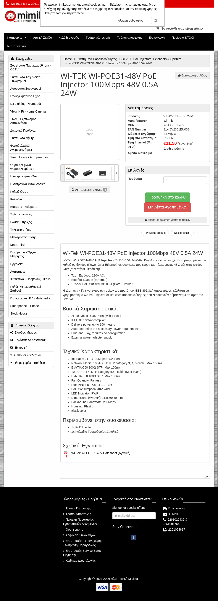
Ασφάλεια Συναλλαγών (79, 535)
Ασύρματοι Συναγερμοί (25, 88)
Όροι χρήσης (73, 529)
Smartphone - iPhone (24, 306)
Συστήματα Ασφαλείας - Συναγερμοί (26, 79)
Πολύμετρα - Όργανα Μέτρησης (24, 254)
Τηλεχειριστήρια (20, 229)
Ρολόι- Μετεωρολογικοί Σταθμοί (25, 288)
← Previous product (154, 232)
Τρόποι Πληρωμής (76, 508)
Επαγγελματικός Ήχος (25, 96)
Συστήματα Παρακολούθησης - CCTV (103, 59)
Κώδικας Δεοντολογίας (79, 560)
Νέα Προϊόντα (16, 46)
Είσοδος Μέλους (23, 332)
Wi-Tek (168, 120)
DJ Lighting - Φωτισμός (26, 103)
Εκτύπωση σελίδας (192, 75)
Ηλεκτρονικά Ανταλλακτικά (27, 184)
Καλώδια (16, 199)
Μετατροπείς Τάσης (23, 237)
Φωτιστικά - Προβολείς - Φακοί (30, 279)
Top (206, 476)
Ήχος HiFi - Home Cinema (28, 111)
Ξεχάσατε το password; (28, 340)
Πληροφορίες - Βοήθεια (29, 362)
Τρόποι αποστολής (129, 37)
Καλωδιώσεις (19, 191)
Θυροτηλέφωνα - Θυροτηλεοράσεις (22, 166)
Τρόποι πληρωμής (98, 37)
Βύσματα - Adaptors (23, 206)
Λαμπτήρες (17, 271)
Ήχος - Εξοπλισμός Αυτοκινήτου (23, 121)
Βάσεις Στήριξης (21, 222)
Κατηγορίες (14, 37)
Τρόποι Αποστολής (77, 514)
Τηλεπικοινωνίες (21, 214)
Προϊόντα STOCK (183, 37)
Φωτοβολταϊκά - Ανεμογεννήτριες (21, 147)
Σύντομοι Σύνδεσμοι (27, 355)
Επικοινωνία (157, 37)
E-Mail (170, 514)
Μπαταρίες (17, 244)
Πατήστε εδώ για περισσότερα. (64, 13)
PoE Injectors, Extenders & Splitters (157, 59)
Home (68, 59)
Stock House (18, 313)
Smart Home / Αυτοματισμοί (29, 157)
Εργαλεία (16, 264)
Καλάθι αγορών (68, 37)
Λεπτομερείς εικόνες (89, 190)
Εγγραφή (18, 347)
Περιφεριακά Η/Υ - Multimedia (30, 298)
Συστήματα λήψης (22, 138)
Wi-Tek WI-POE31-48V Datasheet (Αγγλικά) (100, 453)
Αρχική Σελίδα (42, 37)
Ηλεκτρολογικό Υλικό (24, 176)
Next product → (183, 232)
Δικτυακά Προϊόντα (23, 130)
